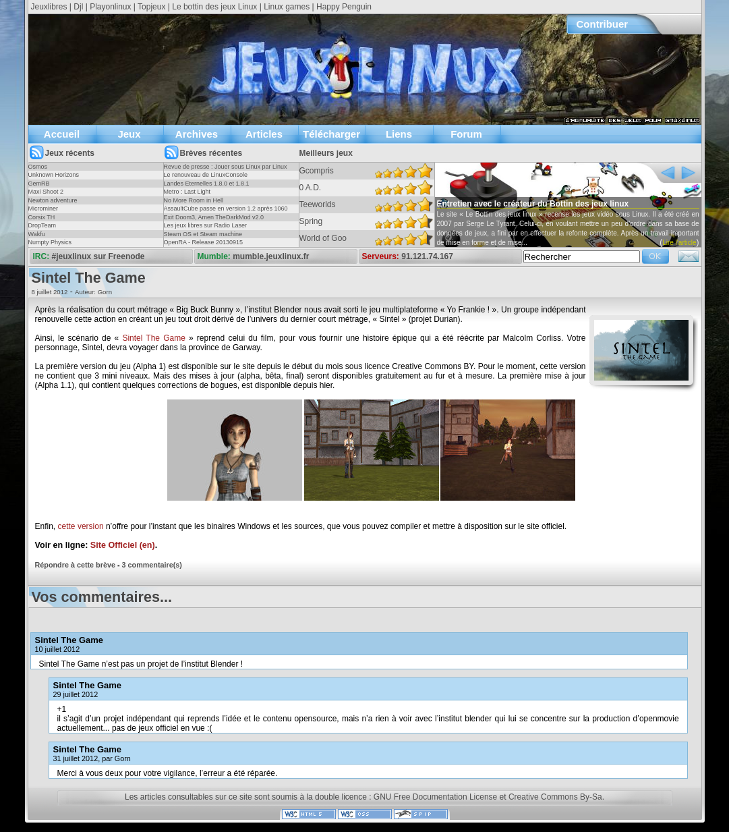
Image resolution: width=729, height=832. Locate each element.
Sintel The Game (153, 338)
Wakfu (36, 234)
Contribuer (603, 24)
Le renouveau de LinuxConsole (206, 174)
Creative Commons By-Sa (555, 797)
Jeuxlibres (49, 6)
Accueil (62, 134)
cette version (81, 526)
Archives (196, 134)
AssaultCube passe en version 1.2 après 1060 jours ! (226, 212)
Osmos (38, 166)
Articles (264, 134)
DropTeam (42, 225)
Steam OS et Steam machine (203, 234)
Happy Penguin (344, 6)
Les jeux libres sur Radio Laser (205, 225)
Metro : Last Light (187, 191)
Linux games (287, 6)
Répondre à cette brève (75, 565)
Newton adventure (53, 200)
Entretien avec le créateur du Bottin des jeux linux (533, 204)
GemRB (39, 183)
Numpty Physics (50, 242)
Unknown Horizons (54, 174)
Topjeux (151, 6)
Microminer (43, 208)
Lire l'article (679, 242)
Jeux (128, 134)
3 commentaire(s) (152, 565)
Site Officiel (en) (122, 545)
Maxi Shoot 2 (46, 191)
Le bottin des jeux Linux (214, 6)
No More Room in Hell (194, 200)
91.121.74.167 (427, 256)
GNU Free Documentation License (435, 797)
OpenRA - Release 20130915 (203, 242)
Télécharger (331, 134)
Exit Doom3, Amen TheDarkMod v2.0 (214, 217)
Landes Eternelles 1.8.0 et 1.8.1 (207, 183)
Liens (399, 134)
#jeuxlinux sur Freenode (98, 256)
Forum (466, 134)
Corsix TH (41, 217)
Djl (78, 6)
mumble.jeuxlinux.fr (271, 256)
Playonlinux (110, 6)
